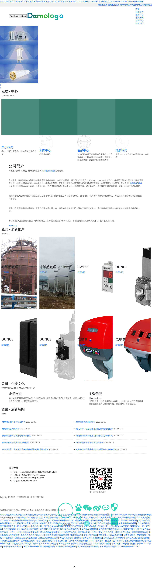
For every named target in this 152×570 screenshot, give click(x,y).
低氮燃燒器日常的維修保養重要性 (16, 435)
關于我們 (139, 11)
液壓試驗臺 (47, 460)
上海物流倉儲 (93, 460)
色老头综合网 (41, 520)
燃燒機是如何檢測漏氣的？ (13, 422)
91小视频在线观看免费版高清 (133, 540)
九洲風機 (30, 460)
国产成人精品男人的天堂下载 (83, 523)
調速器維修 (135, 460)
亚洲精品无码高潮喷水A (114, 537)
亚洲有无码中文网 (131, 529)
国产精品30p (64, 543)
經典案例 (139, 17)
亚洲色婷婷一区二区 (129, 546)
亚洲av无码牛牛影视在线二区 (29, 526)
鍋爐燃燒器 (102, 4)
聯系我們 (139, 23)
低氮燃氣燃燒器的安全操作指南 (15, 442)
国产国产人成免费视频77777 (81, 540)
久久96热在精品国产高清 (27, 529)
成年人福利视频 (90, 535)
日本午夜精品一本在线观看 (135, 535)
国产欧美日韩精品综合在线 (110, 529)
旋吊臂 (61, 460)
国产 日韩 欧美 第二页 (49, 529)
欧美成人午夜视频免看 (92, 537)
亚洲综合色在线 (22, 517)
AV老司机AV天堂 (80, 517)
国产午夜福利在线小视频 (88, 546)
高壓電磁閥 (83, 460)
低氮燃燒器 (147, 4)
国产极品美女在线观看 (53, 526)
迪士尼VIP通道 (104, 460)
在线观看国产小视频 (101, 543)
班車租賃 (142, 460)
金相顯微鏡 (38, 460)
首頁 (137, 9)
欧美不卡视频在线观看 (41, 523)
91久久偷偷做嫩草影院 (49, 532)
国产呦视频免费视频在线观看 (61, 520)
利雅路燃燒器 (136, 4)
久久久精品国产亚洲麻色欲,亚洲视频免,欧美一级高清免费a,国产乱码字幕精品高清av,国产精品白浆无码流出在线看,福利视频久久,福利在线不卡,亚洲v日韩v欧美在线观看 (72, 1)
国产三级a (37, 543)
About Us (13, 225)
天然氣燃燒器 (114, 4)
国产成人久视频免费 (106, 523)
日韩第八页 (102, 526)
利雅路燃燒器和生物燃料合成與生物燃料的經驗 (96, 449)
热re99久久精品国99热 (48, 537)
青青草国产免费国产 (73, 526)
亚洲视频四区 (76, 535)
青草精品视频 (96, 520)
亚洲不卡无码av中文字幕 (27, 532)
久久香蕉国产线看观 (22, 523)
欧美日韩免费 (49, 546)
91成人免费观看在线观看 (70, 537)
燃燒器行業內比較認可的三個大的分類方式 (94, 435)
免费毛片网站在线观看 (126, 523)
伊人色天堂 (108, 532)
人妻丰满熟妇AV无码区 (119, 526)
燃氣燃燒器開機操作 (10, 428)
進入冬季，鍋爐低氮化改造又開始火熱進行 (94, 428)
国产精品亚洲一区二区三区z (90, 532)
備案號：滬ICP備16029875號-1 (61, 497)
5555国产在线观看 (129, 520)
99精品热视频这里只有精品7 (21, 520)
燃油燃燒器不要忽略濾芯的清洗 (89, 442)
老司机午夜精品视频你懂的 (57, 535)
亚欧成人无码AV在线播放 (26, 537)
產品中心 (139, 14)
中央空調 (68, 460)
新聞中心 (139, 20)
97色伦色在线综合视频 (66, 546)
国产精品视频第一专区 (30, 540)
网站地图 (148, 514)
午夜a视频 (116, 543)
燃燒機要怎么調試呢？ (85, 422)
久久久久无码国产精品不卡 (32, 535)
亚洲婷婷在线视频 (68, 532)
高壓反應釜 (22, 460)
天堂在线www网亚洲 (33, 546)
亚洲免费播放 (143, 523)
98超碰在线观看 (129, 543)
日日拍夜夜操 (9, 529)
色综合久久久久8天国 (12, 546)
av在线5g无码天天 (111, 520)
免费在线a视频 (90, 526)
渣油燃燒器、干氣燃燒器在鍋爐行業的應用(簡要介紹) (25, 449)
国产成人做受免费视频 (81, 543)
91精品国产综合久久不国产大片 (57, 517)
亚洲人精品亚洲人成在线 (99, 517)
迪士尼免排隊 (115, 460)
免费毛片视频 (37, 517)
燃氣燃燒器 (125, 4)
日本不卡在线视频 (122, 532)
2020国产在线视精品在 (70, 529)
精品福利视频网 (82, 520)
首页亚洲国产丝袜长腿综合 (123, 517)
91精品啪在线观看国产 (10, 540)
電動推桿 (55, 460)
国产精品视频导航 (89, 529)
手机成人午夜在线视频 (21, 543)
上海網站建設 (12, 460)
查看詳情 (5, 272)
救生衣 (77, 463)
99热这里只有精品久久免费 (110, 535)
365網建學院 (125, 460)
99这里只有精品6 (139, 532)
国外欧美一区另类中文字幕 (107, 540)
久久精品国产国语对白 (110, 546)
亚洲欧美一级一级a (61, 523)
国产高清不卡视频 (7, 526)
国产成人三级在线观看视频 (137, 537)
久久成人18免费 (50, 543)
